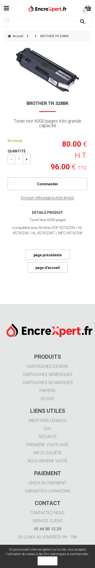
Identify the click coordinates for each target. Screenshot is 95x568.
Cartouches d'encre (47, 366)
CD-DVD (47, 398)
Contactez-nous (47, 512)
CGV (47, 428)
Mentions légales (47, 420)
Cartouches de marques (48, 382)
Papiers (47, 390)
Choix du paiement (47, 483)
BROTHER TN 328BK (47, 103)
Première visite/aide (47, 444)
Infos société (47, 452)
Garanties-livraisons (47, 491)
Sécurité (48, 436)
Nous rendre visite (47, 461)
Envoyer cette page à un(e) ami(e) (47, 198)
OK (47, 561)
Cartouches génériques (47, 374)
